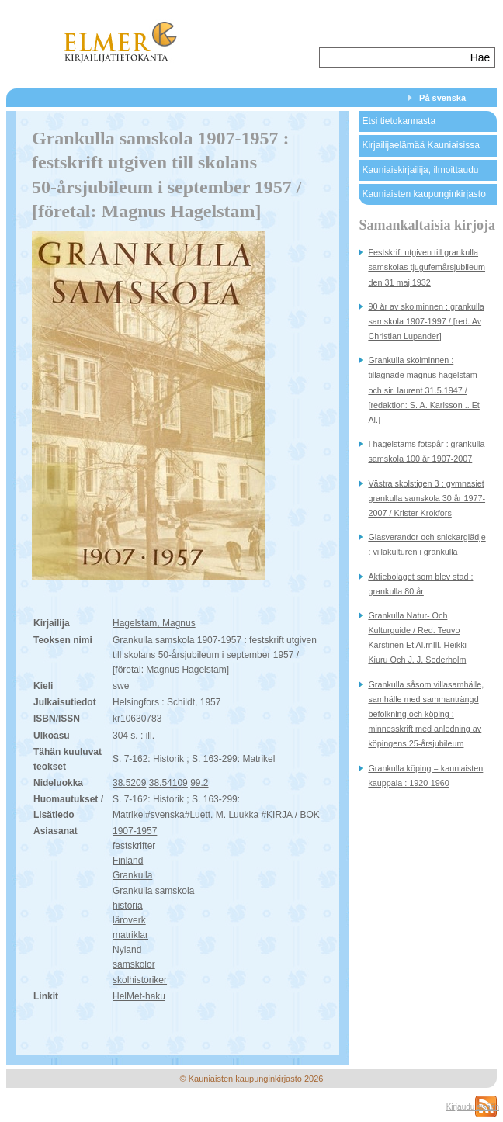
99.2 (199, 782)
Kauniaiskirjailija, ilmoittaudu (420, 169)
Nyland (127, 949)
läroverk (129, 920)
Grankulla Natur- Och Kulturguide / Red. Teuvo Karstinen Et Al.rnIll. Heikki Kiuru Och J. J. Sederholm (417, 638)
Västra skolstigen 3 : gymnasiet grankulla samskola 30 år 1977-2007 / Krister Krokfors (426, 498)
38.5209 (129, 782)
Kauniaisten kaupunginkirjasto (423, 194)
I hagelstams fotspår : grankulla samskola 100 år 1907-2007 (426, 451)
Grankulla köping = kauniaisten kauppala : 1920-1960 (425, 776)
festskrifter (134, 845)
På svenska (442, 97)
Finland (128, 860)
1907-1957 (135, 831)
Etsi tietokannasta (398, 121)
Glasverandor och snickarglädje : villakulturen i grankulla (426, 544)
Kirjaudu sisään (472, 1107)
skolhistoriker (140, 980)
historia (128, 905)
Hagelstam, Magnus (154, 623)
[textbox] (393, 57)
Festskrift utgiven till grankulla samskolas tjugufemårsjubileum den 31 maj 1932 (426, 267)
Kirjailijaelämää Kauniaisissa (420, 145)
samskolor (134, 964)
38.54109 (168, 782)
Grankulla (132, 875)
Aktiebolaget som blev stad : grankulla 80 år (420, 584)
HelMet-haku (139, 996)
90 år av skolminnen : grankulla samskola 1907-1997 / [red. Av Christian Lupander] (426, 321)
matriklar (130, 935)
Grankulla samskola (153, 890)
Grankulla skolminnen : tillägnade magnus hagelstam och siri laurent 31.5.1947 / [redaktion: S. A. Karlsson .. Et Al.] (423, 389)
